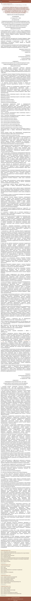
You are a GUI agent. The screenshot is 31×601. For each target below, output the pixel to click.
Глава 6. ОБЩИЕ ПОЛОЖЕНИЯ (5, 561)
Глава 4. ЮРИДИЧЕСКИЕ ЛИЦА (6, 556)
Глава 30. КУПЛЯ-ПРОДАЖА (5, 566)
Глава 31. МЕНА (3, 567)
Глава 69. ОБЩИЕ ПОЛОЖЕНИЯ (6, 587)
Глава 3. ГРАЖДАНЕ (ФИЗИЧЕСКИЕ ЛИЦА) (7, 555)
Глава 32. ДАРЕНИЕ (4, 568)
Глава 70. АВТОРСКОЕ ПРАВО (5, 588)
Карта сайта (15, 600)
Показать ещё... (3, 573)
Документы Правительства (7, 3)
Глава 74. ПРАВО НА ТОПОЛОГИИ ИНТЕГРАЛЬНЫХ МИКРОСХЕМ (11, 593)
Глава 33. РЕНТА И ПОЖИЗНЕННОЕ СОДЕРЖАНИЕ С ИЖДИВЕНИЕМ (11, 569)
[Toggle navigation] (29, 1)
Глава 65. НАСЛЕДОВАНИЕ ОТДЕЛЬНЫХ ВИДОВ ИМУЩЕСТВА (11, 581)
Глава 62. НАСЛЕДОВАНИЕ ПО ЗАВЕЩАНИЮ (8, 578)
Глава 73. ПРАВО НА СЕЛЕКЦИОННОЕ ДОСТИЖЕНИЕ (9, 592)
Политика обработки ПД (15, 597)
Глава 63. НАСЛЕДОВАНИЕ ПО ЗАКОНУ (7, 579)
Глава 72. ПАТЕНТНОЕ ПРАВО (5, 591)
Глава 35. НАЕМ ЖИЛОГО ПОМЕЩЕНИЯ (7, 572)
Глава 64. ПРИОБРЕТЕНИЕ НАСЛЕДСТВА (7, 580)
